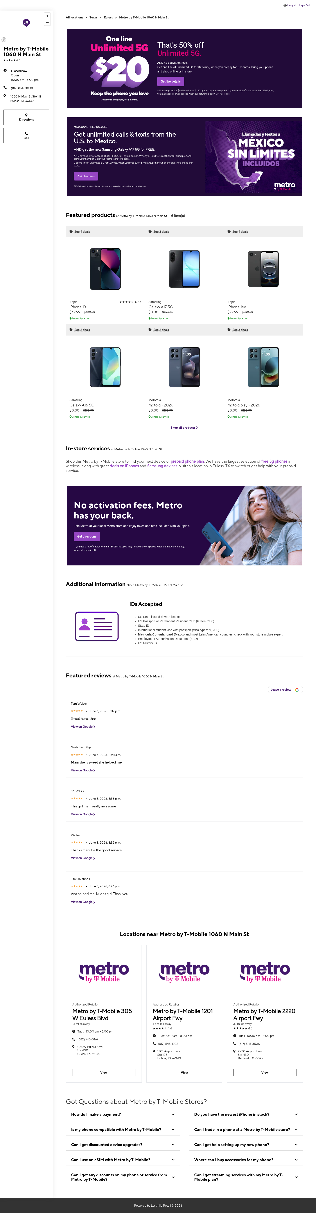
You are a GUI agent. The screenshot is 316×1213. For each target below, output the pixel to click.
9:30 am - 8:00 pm (175, 1036)
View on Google (84, 727)
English (292, 5)
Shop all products (184, 428)
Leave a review (285, 690)
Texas (93, 17)
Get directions (86, 176)
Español (304, 5)
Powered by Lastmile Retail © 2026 (158, 1205)
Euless (108, 17)
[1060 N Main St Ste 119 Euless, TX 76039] (26, 98)
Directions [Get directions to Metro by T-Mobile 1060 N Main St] (26, 117)
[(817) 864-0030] (26, 88)
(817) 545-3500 (249, 1043)
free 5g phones (274, 461)
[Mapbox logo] (3, 39)
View (104, 1072)
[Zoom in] (47, 16)
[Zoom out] (47, 22)
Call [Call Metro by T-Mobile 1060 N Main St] (26, 135)
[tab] (123, 1114)
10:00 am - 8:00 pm (25, 75)
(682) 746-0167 (87, 1039)
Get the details (171, 81)
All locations (74, 17)
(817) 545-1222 (168, 1043)
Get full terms (223, 93)
